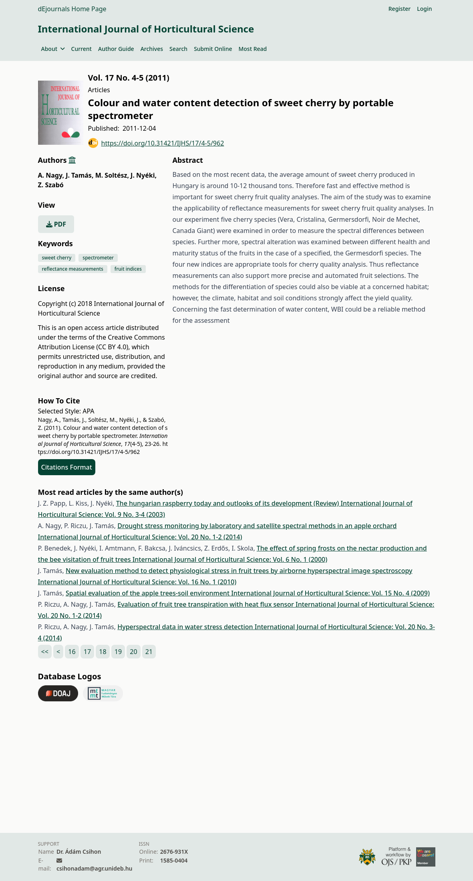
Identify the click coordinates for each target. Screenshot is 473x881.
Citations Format (66, 467)
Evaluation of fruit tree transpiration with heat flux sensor (206, 604)
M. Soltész (112, 175)
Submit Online (213, 49)
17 (87, 651)
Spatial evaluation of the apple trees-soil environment (148, 593)
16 (71, 651)
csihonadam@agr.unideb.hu (94, 868)
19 (118, 651)
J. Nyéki (144, 175)
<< (44, 651)
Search (178, 49)
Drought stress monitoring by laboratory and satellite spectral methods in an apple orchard (257, 525)
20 (133, 651)
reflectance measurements (72, 268)
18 (102, 651)
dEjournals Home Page (72, 8)
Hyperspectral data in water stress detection (186, 626)
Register (399, 8)
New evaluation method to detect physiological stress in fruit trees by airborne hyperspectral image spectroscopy (239, 570)
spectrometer (98, 257)
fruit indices (128, 268)
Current (81, 49)
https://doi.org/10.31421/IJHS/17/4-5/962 (156, 143)
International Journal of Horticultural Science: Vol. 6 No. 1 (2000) (230, 559)
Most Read (252, 49)
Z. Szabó (51, 184)
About (53, 49)
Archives (152, 49)
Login (424, 8)
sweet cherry (57, 257)
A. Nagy (51, 175)
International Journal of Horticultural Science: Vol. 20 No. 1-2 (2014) (140, 537)
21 (149, 651)
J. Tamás (79, 175)
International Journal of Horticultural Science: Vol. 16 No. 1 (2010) (137, 581)
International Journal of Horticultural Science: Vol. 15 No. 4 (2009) (330, 593)
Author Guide (116, 49)
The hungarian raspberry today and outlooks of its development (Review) (228, 503)
